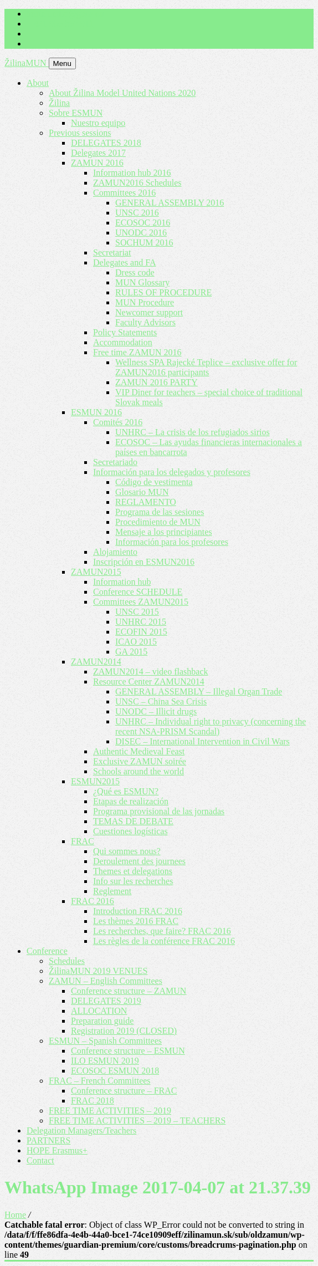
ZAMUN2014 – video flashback (150, 671)
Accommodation (122, 342)
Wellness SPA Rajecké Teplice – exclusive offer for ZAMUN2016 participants (206, 367)
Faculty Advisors (145, 322)
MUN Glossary (142, 282)
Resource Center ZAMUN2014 (148, 681)
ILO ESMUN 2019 (105, 1060)
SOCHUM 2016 (144, 242)
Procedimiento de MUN (158, 522)
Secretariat (112, 252)
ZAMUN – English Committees (105, 981)
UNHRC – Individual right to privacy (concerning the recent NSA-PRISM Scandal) (210, 726)
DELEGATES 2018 (106, 142)
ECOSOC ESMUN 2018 (115, 1070)
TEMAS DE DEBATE (133, 821)
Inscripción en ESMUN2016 (143, 561)
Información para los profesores (171, 542)
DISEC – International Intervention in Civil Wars (202, 741)
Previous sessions (80, 132)
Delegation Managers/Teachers (81, 1130)
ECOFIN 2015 (141, 631)
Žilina (59, 103)
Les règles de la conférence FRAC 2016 (164, 941)
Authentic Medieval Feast (138, 751)
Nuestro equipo (98, 122)
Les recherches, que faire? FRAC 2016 (162, 931)
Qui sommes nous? (127, 851)
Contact (40, 1160)
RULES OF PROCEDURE (163, 292)
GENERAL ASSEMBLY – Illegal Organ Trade (198, 691)
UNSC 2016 (137, 212)
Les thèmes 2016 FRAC (135, 921)
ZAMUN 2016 (97, 162)
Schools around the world (138, 771)
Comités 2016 (117, 422)
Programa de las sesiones (159, 512)
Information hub (122, 581)
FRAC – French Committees (100, 1080)
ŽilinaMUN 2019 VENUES (98, 971)
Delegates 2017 (98, 152)
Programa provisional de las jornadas (158, 811)
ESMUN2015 (95, 781)
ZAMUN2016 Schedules (137, 182)
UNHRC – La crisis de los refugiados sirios (192, 432)
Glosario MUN (141, 492)
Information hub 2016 (132, 172)
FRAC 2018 (92, 1100)
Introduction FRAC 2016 (137, 911)
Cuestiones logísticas (130, 831)
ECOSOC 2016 (142, 222)
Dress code (135, 272)
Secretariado (115, 462)
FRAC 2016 (92, 901)
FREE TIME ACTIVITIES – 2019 (110, 1110)
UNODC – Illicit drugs (156, 711)
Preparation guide (102, 1020)
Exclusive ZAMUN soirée (139, 761)
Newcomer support (149, 312)
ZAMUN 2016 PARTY (156, 382)
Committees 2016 (124, 192)
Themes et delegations (132, 871)
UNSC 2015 (137, 611)
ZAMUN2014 (96, 661)
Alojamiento (115, 552)
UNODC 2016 (141, 232)
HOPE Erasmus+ (57, 1150)
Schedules (67, 961)
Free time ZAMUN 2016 (137, 352)
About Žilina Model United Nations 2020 (122, 93)
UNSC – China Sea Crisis (161, 701)
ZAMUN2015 (96, 571)
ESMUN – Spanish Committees (105, 1040)
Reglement (112, 891)
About (38, 83)
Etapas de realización (130, 801)
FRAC (82, 841)
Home (15, 1214)
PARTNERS (48, 1140)
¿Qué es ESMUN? (125, 791)
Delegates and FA (124, 262)
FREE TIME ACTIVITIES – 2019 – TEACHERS (137, 1120)
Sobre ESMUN (75, 113)
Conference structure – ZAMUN (128, 991)
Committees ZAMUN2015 (140, 601)
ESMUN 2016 (96, 412)
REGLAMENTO (145, 502)
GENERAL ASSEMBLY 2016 (169, 202)
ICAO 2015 (136, 641)
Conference (47, 951)
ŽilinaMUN (26, 63)
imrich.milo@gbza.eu (65, 13)
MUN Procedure (144, 302)
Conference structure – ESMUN (128, 1050)
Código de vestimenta (154, 482)
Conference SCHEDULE (137, 591)
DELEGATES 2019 (106, 1000)
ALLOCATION (99, 1010)
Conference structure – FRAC (124, 1090)
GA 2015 (131, 651)
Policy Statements (125, 332)
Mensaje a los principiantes (163, 532)
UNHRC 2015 (140, 621)
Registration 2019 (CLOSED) (124, 1030)
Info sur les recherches (133, 881)
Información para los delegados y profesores (171, 472)
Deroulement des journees (139, 861)
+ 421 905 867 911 (60, 23)
